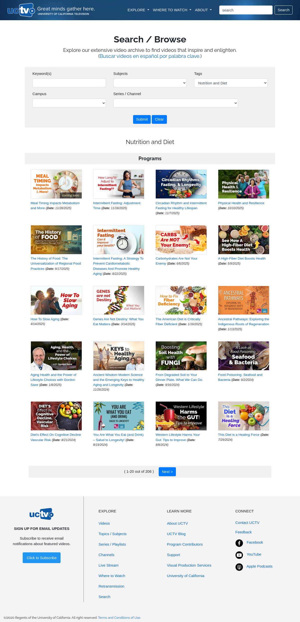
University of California (185, 576)
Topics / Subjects (113, 534)
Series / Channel (127, 94)
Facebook (255, 542)
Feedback (243, 532)
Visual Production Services (189, 565)
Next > (167, 471)
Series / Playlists (112, 544)
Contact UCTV (247, 522)
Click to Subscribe (42, 558)
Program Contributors (185, 544)
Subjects (120, 73)
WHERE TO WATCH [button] (170, 10)
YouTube (254, 554)
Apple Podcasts (260, 566)
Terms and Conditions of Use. (119, 618)
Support (173, 555)
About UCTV (177, 523)
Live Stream (109, 565)
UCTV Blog (176, 534)
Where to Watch (112, 576)
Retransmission (111, 586)
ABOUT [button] (202, 10)
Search (284, 10)
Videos (104, 523)
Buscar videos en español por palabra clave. (150, 56)
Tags (198, 73)
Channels (106, 555)
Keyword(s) (41, 73)
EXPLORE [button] (137, 10)
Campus (39, 94)
